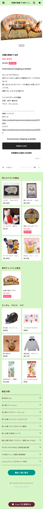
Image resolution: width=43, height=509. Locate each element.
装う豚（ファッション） (9, 405)
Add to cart (21, 146)
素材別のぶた (7, 398)
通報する (38, 158)
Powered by (21, 487)
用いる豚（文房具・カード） (11, 433)
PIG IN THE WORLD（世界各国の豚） (16, 447)
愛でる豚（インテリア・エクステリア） (15, 419)
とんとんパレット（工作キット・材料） (14, 462)
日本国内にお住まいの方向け (21, 153)
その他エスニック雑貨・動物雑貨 (13, 454)
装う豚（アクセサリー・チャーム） (13, 412)
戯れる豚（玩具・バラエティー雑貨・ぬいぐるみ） (19, 440)
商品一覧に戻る (21, 473)
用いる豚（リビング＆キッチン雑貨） (14, 426)
